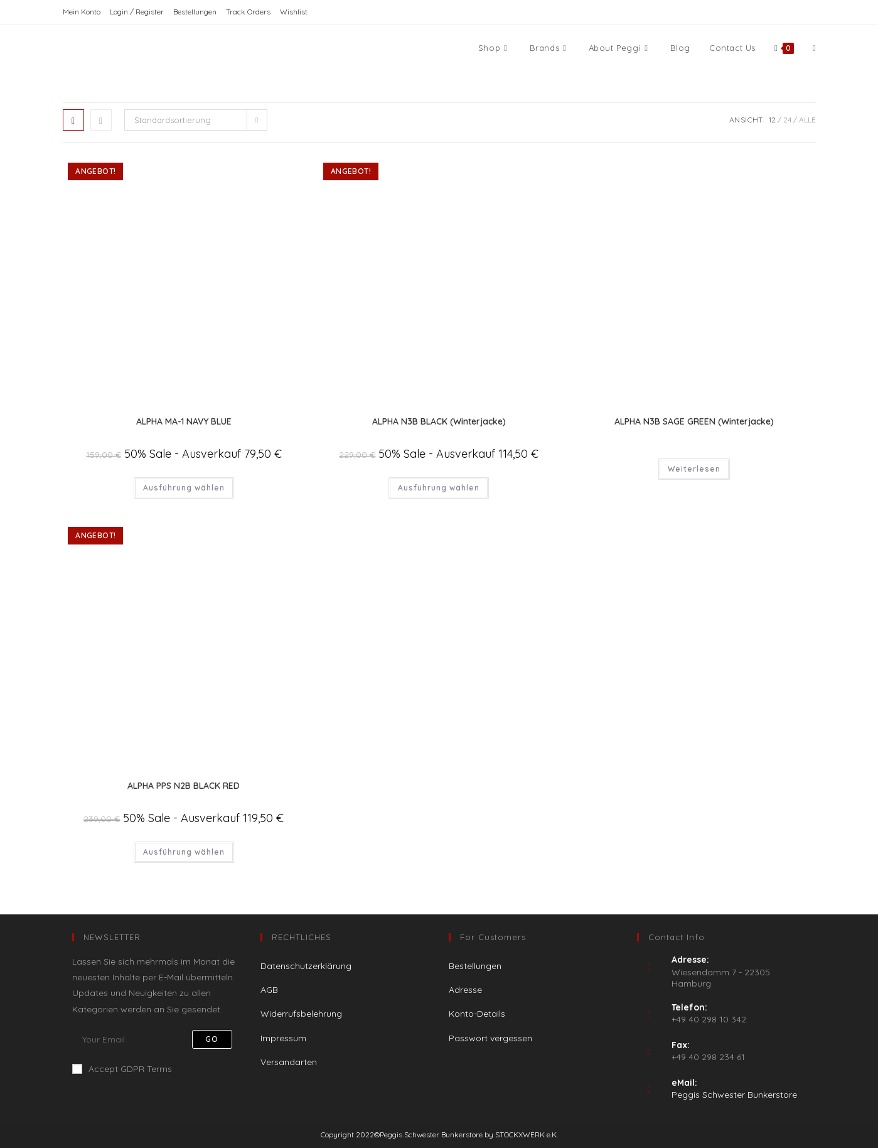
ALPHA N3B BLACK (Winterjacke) (439, 421)
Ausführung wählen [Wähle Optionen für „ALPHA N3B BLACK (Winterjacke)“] (438, 487)
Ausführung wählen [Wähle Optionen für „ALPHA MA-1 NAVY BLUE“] (184, 487)
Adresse (465, 989)
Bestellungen (195, 11)
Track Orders (248, 11)
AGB (269, 989)
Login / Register (137, 11)
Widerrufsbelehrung (301, 1013)
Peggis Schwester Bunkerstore (734, 1094)
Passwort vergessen (490, 1038)
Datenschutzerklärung (305, 966)
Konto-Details (477, 1013)
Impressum (283, 1038)
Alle (807, 119)
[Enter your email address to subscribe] (157, 1039)
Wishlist (294, 11)
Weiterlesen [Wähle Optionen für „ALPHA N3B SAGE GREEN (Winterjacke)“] (694, 469)
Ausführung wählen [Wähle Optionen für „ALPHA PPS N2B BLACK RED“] (184, 852)
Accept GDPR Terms (122, 1069)
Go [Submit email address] (211, 1039)
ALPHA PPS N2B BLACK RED (183, 785)
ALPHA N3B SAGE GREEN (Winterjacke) (694, 421)
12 (772, 119)
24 (787, 119)
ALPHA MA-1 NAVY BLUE (184, 421)
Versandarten (288, 1062)
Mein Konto (81, 11)
